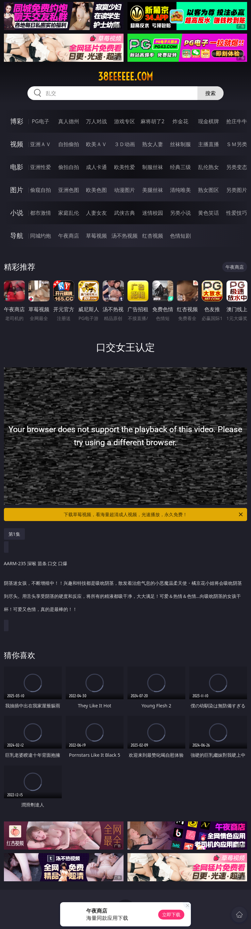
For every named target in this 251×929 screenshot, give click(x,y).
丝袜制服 (180, 144)
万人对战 (96, 121)
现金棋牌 (208, 121)
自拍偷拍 (68, 144)
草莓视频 (96, 235)
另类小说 (180, 212)
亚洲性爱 (40, 167)
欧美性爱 (124, 167)
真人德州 (68, 121)
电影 (16, 166)
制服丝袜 (152, 167)
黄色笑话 (208, 212)
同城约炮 (40, 235)
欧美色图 (96, 190)
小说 (16, 212)
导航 (16, 235)
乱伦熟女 (208, 167)
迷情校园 (152, 212)
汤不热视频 (124, 235)
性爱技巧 (236, 212)
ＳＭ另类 (236, 144)
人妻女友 (96, 212)
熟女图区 (208, 190)
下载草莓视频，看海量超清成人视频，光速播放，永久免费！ (154, 514)
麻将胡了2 (152, 121)
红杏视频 (152, 235)
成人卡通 (96, 167)
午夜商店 (68, 235)
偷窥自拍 (40, 190)
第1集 (14, 534)
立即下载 (171, 914)
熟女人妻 (152, 144)
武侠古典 (124, 212)
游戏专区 (124, 121)
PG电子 (40, 121)
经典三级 (180, 167)
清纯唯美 (180, 190)
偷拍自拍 (68, 167)
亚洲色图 (68, 190)
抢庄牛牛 (236, 121)
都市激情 (40, 212)
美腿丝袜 (152, 190)
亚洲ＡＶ (40, 144)
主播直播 (208, 144)
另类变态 (236, 167)
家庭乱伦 (68, 212)
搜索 (210, 93)
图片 (16, 189)
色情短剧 (180, 235)
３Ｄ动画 (124, 144)
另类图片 (236, 190)
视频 (16, 144)
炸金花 (180, 121)
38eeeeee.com (125, 76)
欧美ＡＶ (96, 144)
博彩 (16, 121)
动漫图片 (124, 190)
